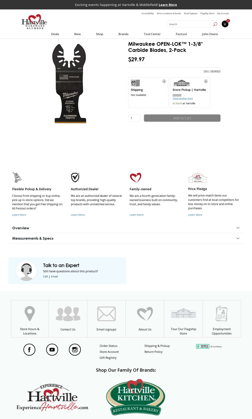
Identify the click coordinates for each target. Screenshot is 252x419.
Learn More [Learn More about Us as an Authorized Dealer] (78, 214)
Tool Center (151, 34)
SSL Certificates (216, 346)
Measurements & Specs (32, 238)
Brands (123, 34)
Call (45, 277)
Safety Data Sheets (115, 409)
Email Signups (190, 13)
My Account (223, 13)
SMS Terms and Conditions (214, 409)
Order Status (108, 346)
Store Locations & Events (169, 13)
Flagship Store (207, 13)
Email (56, 277)
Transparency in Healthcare (163, 409)
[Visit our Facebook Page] (29, 350)
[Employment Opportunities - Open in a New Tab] (222, 318)
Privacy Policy (75, 409)
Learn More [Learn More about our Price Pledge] (196, 214)
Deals (56, 34)
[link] (68, 86)
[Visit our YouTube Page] (52, 350)
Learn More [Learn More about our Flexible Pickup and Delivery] (20, 214)
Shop (100, 34)
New (77, 34)
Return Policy (153, 352)
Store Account (109, 352)
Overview (20, 228)
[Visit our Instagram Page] (75, 350)
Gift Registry (108, 358)
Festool (180, 34)
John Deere (209, 34)
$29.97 (136, 59)
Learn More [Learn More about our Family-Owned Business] (137, 214)
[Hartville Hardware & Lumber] (34, 21)
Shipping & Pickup (157, 346)
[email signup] (106, 318)
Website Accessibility (34, 409)
